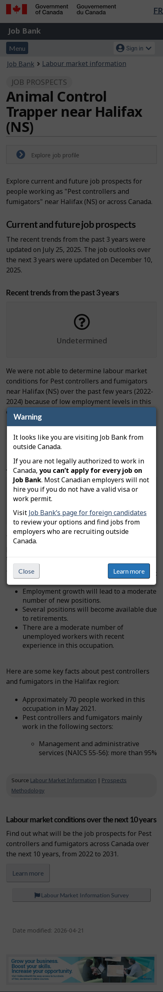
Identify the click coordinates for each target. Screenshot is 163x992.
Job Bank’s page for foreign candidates (88, 512)
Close (26, 571)
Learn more (129, 571)
